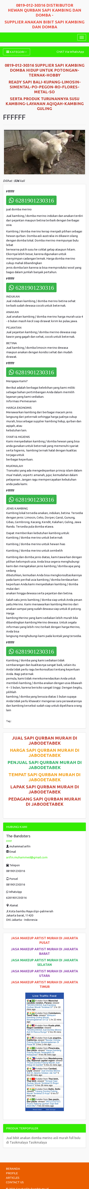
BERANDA (13, 1168)
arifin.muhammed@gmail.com (26, 857)
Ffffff (9, 841)
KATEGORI (16, 52)
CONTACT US (15, 1182)
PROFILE (12, 1173)
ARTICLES (12, 1177)
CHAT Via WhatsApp (70, 51)
